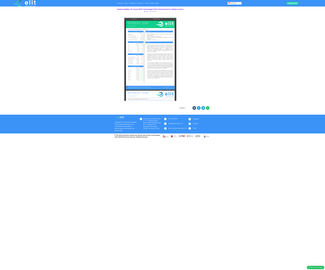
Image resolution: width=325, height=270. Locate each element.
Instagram (196, 119)
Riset (157, 3)
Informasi (140, 3)
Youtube (195, 123)
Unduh (152, 3)
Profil (126, 3)
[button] (194, 108)
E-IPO (147, 3)
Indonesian (232, 3)
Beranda (120, 3)
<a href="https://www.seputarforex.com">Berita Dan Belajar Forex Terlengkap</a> (199, 19)
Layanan (133, 3)
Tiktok (195, 128)
